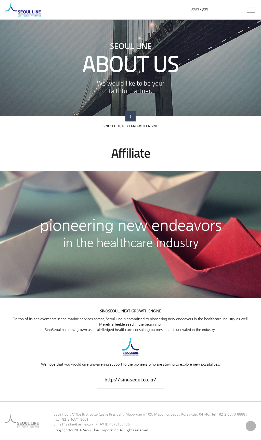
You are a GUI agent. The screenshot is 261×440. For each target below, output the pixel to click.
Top (251, 426)
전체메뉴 (251, 10)
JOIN (205, 9)
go (130, 116)
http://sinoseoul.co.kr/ (130, 380)
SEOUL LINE (24, 9)
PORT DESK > (228, 9)
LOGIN (195, 9)
